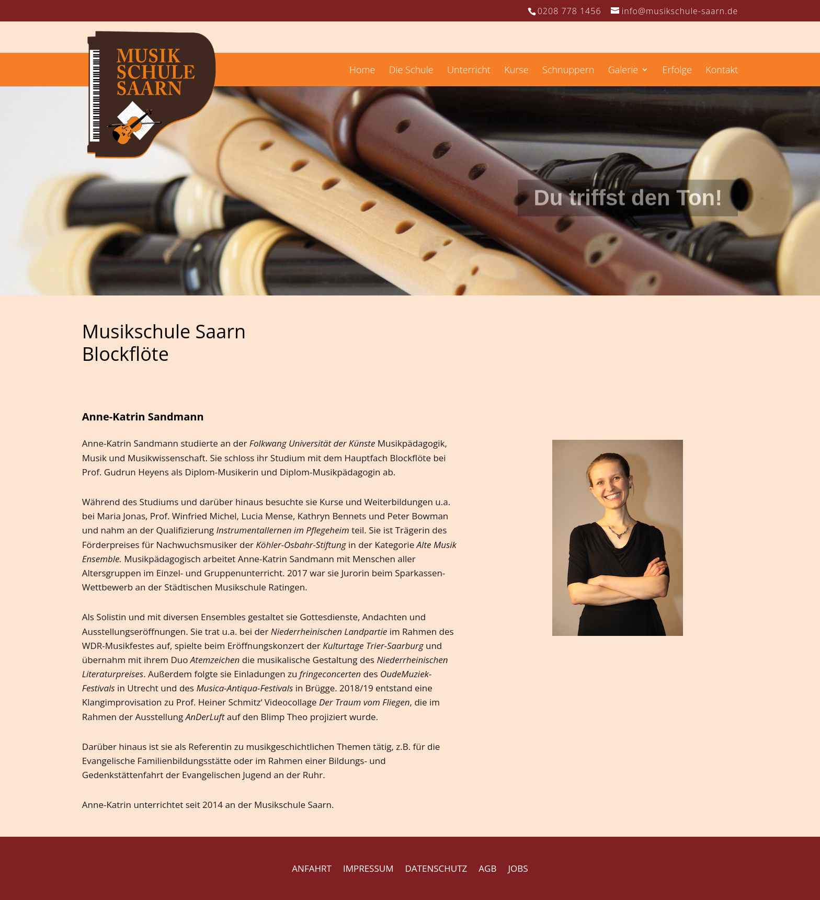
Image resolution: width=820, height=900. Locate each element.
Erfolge (677, 71)
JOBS (518, 868)
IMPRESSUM (368, 868)
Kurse (516, 71)
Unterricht (469, 71)
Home (362, 71)
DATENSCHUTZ (436, 868)
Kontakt (721, 71)
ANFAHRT (311, 868)
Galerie (623, 71)
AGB (487, 868)
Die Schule (411, 71)
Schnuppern (568, 71)
